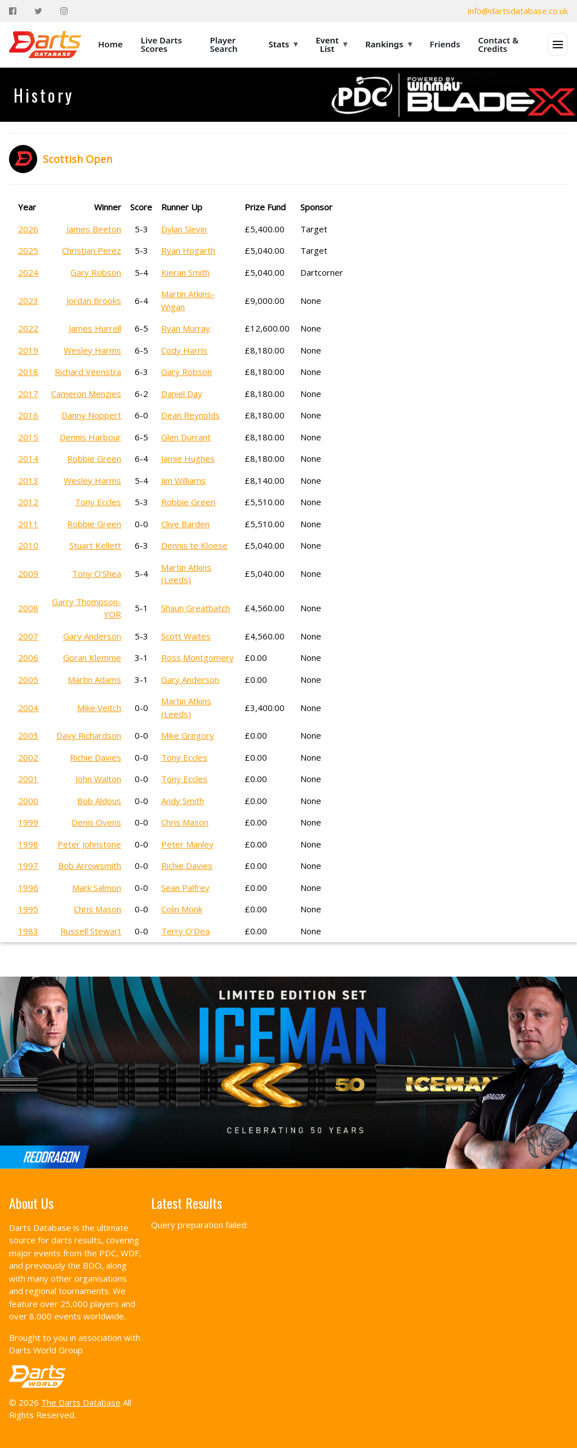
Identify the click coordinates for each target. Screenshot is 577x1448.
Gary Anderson (92, 636)
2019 (28, 350)
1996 (28, 887)
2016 (28, 415)
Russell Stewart (90, 931)
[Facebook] (12, 11)
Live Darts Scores (161, 44)
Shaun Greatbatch (195, 607)
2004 (28, 707)
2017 (28, 393)
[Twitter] (38, 11)
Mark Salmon (96, 887)
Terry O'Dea (185, 931)
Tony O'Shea (96, 573)
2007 (28, 636)
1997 (28, 865)
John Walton (98, 778)
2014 (28, 458)
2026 (28, 229)
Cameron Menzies (86, 393)
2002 (28, 757)
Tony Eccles (98, 501)
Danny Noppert (91, 415)
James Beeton (93, 229)
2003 (28, 735)
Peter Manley (187, 844)
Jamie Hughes (188, 458)
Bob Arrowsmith (89, 865)
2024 (28, 272)
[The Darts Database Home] (45, 44)
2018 (28, 371)
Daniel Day (181, 393)
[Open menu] (558, 44)
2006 (28, 657)
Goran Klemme (92, 657)
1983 (28, 931)
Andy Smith (182, 800)
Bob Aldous (99, 800)
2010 (28, 545)
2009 (28, 573)
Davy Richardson (88, 735)
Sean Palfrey (185, 887)
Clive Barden (185, 523)
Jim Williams (183, 480)
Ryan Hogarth (188, 250)
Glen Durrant (186, 437)
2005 (28, 679)
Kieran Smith (185, 272)
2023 (28, 300)
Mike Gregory (187, 735)
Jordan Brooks (93, 300)
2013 (28, 480)
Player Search (224, 44)
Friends (445, 44)
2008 (28, 607)
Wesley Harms (92, 350)
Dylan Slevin (184, 229)
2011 (28, 523)
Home (110, 44)
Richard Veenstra (88, 371)
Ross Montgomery (197, 657)
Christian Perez (91, 250)
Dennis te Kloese (194, 545)
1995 (28, 909)
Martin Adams (94, 679)
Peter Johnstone (89, 844)
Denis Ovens (96, 822)
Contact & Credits (498, 44)
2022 (28, 328)
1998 (28, 844)
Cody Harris (184, 350)
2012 (28, 501)
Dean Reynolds (190, 415)
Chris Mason (184, 822)
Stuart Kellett (95, 545)
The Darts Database (81, 1402)
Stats (283, 44)
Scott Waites (186, 636)
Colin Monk (181, 909)
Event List (331, 44)
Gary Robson (95, 272)
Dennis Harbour (90, 437)
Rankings (388, 44)
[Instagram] (64, 11)
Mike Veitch (99, 707)
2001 (28, 778)
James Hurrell (95, 328)
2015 (28, 437)
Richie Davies (95, 757)
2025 (28, 250)
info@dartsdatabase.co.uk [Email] (518, 10)
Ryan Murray (185, 328)
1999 (28, 822)
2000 (28, 800)
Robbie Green (94, 458)
